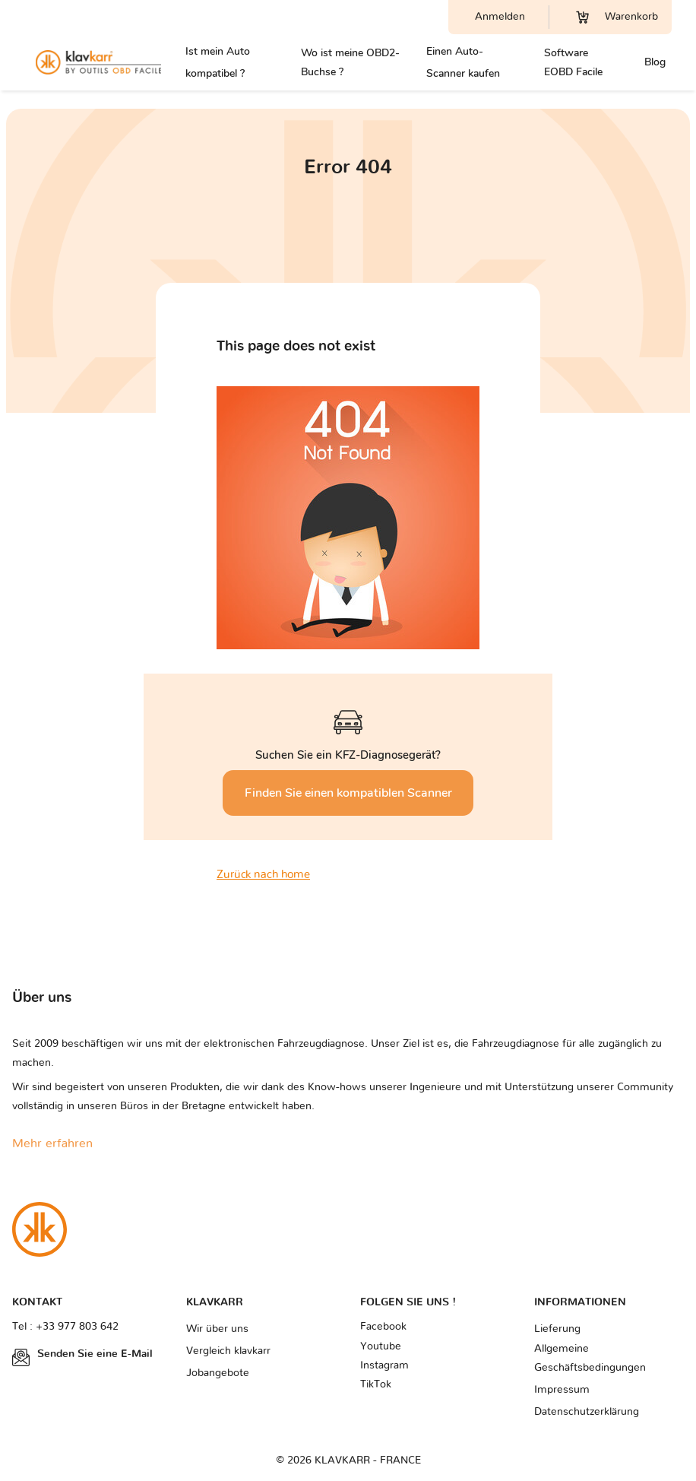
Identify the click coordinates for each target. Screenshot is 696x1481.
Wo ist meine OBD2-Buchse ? (350, 62)
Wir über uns (217, 1329)
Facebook (383, 1326)
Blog (655, 62)
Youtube (380, 1346)
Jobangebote (217, 1373)
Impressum (562, 1389)
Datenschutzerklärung (586, 1411)
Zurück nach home (263, 874)
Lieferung (557, 1329)
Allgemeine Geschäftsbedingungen (590, 1358)
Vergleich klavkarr (228, 1351)
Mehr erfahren (52, 1143)
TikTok (375, 1384)
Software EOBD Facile (573, 62)
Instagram (384, 1365)
